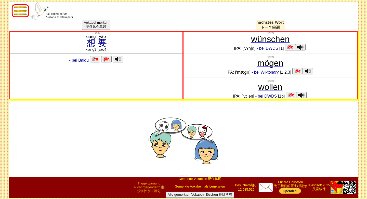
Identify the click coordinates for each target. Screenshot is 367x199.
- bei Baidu (79, 60)
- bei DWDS (267, 48)
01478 (183, 175)
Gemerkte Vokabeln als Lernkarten (200, 186)
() (96, 33)
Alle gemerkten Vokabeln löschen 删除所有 (200, 194)
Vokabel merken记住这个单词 (96, 25)
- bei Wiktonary (265, 72)
